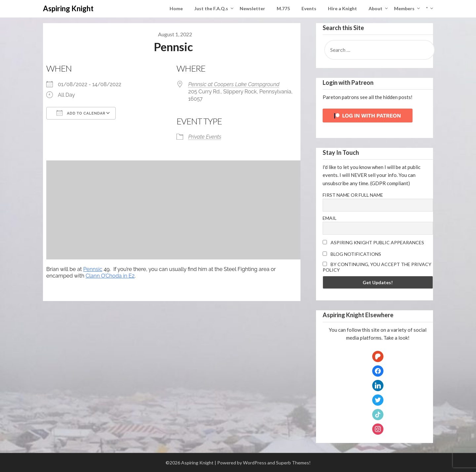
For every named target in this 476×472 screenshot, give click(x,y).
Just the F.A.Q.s (211, 8)
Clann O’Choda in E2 (110, 276)
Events (308, 8)
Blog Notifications (352, 254)
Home (176, 8)
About (375, 8)
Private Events (204, 137)
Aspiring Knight (68, 8)
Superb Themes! (293, 462)
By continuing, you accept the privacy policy (377, 267)
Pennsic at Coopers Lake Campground (233, 84)
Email (330, 218)
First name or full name (353, 195)
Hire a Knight (342, 8)
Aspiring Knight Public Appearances (373, 242)
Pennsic (92, 269)
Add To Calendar (81, 113)
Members (404, 8)
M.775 (283, 8)
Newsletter (252, 8)
